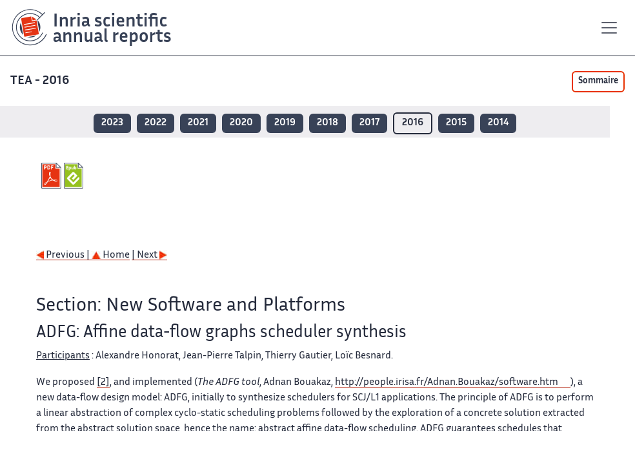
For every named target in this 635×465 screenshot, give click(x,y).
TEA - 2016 (41, 81)
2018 (327, 123)
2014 (498, 123)
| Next (149, 255)
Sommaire (598, 81)
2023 (112, 123)
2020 (241, 123)
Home (111, 255)
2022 (155, 123)
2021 (198, 123)
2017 (369, 123)
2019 (285, 123)
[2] (103, 382)
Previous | (64, 255)
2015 (456, 123)
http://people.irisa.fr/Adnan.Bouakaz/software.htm (446, 382)
